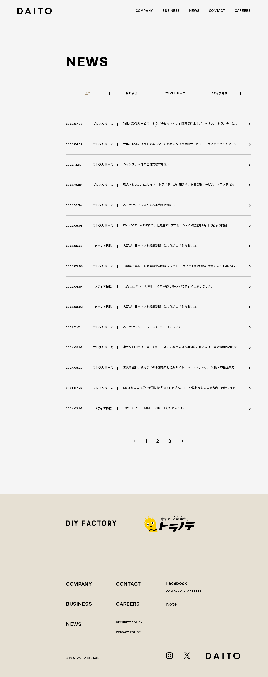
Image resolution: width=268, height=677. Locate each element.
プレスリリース (175, 93)
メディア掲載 (219, 93)
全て (88, 93)
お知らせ (131, 93)
